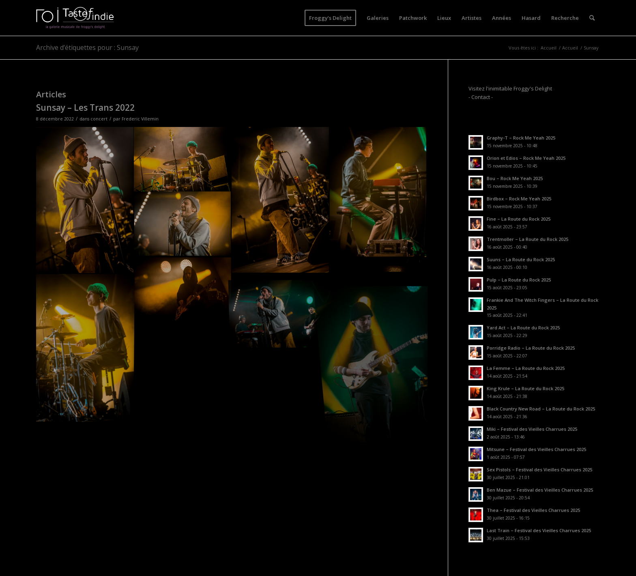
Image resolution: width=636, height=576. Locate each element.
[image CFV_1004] (280, 200)
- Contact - (480, 97)
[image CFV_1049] (280, 306)
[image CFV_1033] (183, 225)
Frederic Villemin (140, 119)
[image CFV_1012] (183, 159)
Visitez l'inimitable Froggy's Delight (510, 88)
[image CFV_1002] (85, 200)
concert (98, 119)
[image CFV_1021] (183, 290)
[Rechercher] (592, 18)
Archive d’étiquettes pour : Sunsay (87, 47)
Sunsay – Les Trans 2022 (85, 107)
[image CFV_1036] (85, 346)
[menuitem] (330, 18)
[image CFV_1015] (378, 200)
